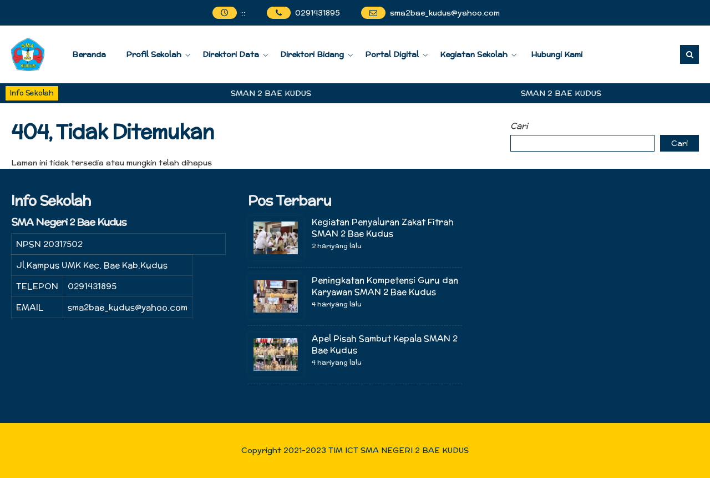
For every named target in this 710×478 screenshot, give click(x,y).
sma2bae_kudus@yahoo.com (445, 12)
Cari (519, 126)
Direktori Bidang (312, 54)
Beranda (89, 54)
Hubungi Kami (556, 54)
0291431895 (317, 12)
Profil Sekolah (153, 54)
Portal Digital (392, 54)
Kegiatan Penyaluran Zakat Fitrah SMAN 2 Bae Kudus (383, 227)
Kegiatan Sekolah (474, 54)
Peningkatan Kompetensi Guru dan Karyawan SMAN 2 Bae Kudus (385, 286)
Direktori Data (230, 54)
